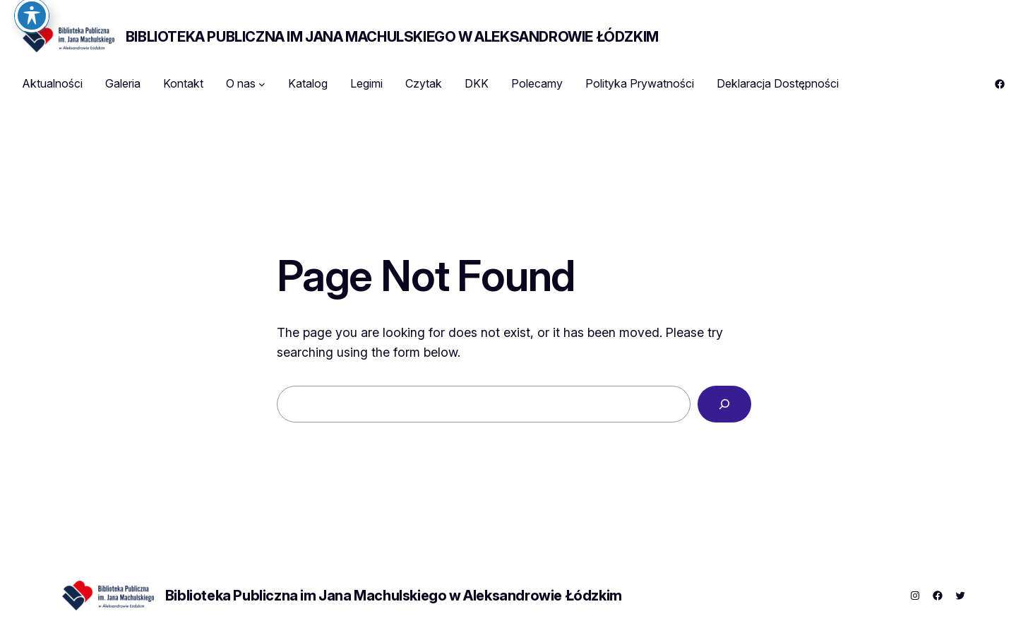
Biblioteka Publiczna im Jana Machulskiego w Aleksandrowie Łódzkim (392, 36)
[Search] (724, 404)
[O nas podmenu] (261, 84)
